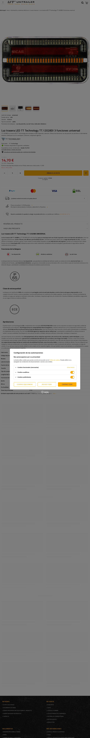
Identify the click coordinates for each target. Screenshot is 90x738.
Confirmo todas (67, 384)
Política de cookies (54, 360)
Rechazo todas (47, 384)
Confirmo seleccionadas (25, 384)
